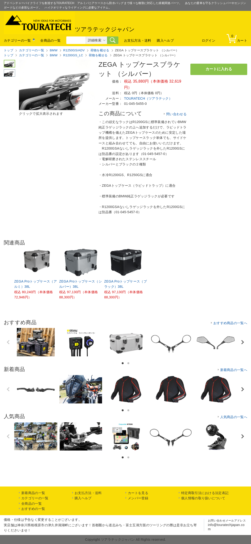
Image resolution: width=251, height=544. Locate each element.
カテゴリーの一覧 (17, 40)
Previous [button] (8, 342)
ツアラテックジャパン (69, 23)
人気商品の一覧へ (233, 417)
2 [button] (129, 363)
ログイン (208, 40)
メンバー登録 (138, 498)
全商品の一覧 (50, 40)
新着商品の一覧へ (233, 370)
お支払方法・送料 (137, 40)
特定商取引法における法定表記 (205, 493)
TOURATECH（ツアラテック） (148, 98)
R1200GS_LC (73, 55)
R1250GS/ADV (74, 50)
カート (238, 38)
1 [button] (123, 363)
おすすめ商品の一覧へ (230, 323)
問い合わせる (176, 114)
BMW (54, 50)
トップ (8, 50)
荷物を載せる (99, 50)
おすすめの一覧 (33, 509)
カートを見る (138, 493)
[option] (35, 274)
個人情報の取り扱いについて (203, 498)
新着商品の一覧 (33, 493)
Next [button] (242, 342)
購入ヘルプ (165, 40)
